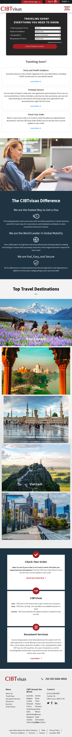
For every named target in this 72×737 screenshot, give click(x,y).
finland (37, 704)
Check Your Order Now (35, 578)
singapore (30, 717)
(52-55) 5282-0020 (53, 693)
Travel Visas (10, 696)
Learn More (34, 81)
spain (37, 717)
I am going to (15, 35)
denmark (29, 704)
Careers (42, 733)
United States (40, 722)
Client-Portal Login (30, 1)
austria (37, 696)
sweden (29, 720)
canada (29, 701)
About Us (9, 693)
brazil (37, 698)
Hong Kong (30, 709)
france (29, 706)
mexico (37, 712)
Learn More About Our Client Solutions (23, 730)
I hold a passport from (19, 28)
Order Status (10, 707)
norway (38, 714)
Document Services (13, 699)
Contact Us (51, 696)
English (64, 1)
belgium (29, 698)
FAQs (43, 730)
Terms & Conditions (17, 733)
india (28, 712)
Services (9, 704)
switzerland (39, 720)
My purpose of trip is (18, 38)
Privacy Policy (54, 730)
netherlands (31, 714)
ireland (37, 709)
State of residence (17, 31)
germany (38, 706)
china (37, 701)
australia (29, 696)
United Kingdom (32, 722)
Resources (10, 701)
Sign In (50, 1)
